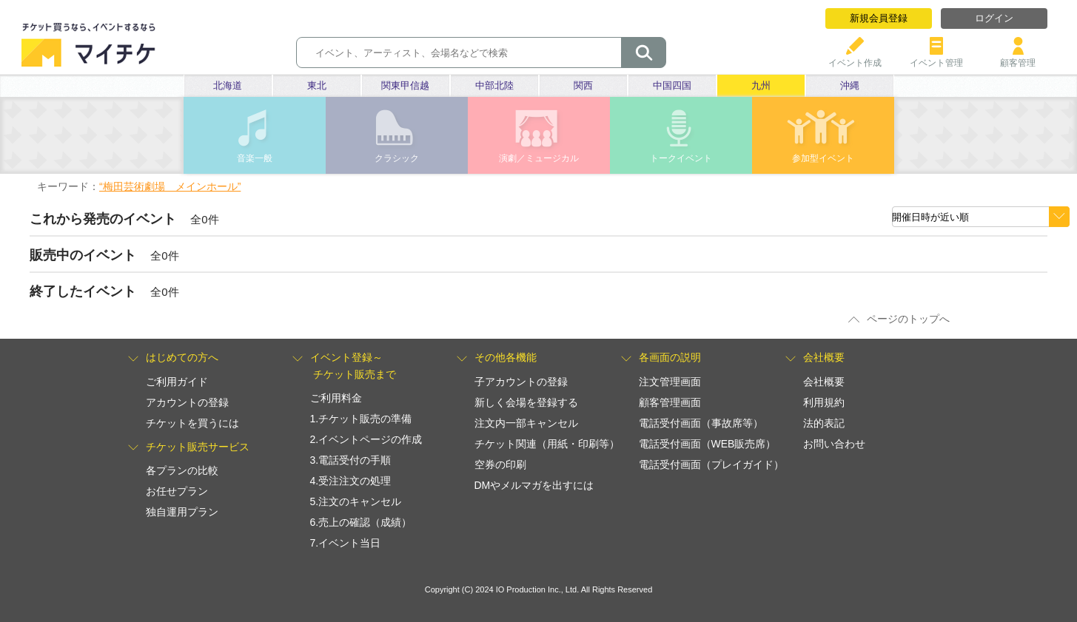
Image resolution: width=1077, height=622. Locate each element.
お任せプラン (177, 491)
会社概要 (824, 382)
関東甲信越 (405, 85)
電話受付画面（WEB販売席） (707, 444)
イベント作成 (855, 57)
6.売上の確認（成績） (361, 522)
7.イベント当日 (345, 543)
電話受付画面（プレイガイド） (711, 464)
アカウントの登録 (187, 402)
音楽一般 (254, 158)
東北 (316, 85)
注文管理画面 (670, 382)
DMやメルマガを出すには (534, 485)
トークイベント (681, 158)
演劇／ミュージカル (539, 158)
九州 (761, 85)
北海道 (227, 85)
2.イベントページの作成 (366, 439)
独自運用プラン (182, 512)
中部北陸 (494, 85)
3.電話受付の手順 (351, 460)
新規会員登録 (878, 18)
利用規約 (824, 402)
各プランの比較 (182, 470)
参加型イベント (823, 158)
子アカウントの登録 (521, 382)
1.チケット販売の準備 (361, 419)
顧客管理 (1018, 57)
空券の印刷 (500, 464)
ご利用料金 (336, 398)
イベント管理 (936, 57)
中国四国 (672, 85)
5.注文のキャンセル (356, 501)
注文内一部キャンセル (526, 423)
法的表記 (824, 423)
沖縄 (849, 85)
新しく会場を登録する (526, 402)
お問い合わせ (834, 444)
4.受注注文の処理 (351, 481)
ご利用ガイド (177, 382)
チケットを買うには (192, 423)
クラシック (397, 158)
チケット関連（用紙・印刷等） (547, 444)
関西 (583, 85)
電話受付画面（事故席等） (701, 423)
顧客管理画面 (670, 402)
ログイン (994, 18)
